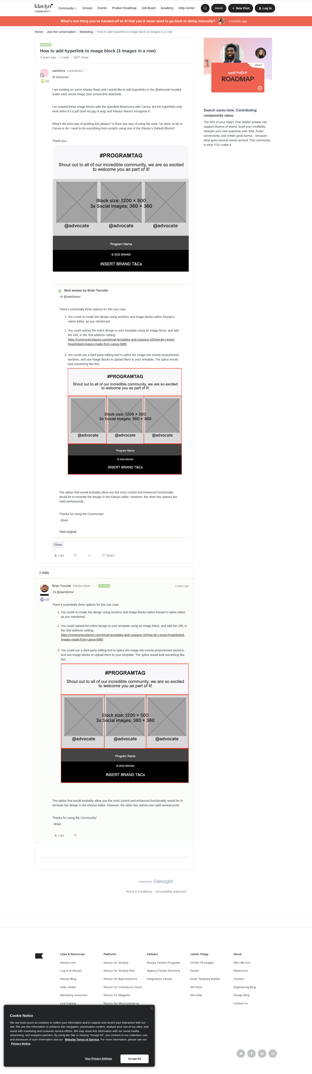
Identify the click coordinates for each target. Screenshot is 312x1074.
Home (39, 32)
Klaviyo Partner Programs (163, 962)
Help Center (187, 8)
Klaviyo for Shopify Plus (119, 970)
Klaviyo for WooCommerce (121, 1003)
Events (102, 8)
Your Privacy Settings (98, 1058)
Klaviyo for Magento (117, 995)
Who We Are (242, 962)
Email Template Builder (205, 979)
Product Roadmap (124, 8)
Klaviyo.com (68, 962)
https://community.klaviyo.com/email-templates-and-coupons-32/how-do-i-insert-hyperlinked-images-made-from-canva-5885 (121, 342)
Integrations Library (159, 979)
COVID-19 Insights (202, 962)
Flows (58, 544)
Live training (68, 1003)
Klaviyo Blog (68, 979)
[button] (218, 8)
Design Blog (241, 995)
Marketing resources (74, 995)
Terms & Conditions (139, 891)
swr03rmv (58, 70)
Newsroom (241, 970)
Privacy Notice (21, 1043)
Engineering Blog (245, 987)
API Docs (196, 987)
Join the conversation (61, 32)
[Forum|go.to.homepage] (44, 8)
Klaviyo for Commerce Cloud (122, 987)
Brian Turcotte (61, 586)
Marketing (86, 32)
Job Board (149, 8)
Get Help (196, 995)
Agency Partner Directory (163, 970)
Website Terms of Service (82, 1039)
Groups (87, 8)
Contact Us (241, 1003)
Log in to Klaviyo (71, 970)
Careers (239, 979)
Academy (167, 8)
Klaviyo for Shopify (116, 962)
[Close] (151, 1008)
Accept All (134, 1058)
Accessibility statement (171, 891)
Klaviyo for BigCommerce (120, 979)
